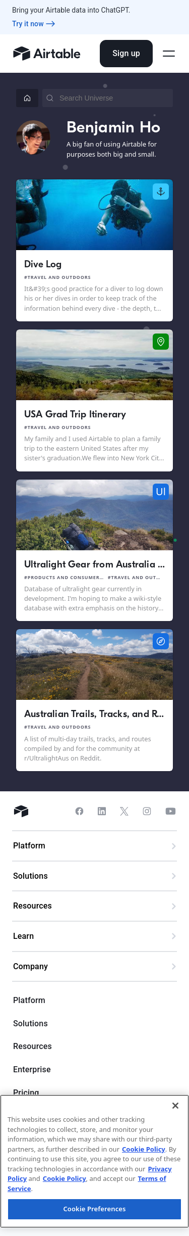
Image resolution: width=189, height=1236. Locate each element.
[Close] (175, 1106)
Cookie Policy (143, 1149)
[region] (94, 1161)
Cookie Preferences (94, 1208)
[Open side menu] (169, 53)
